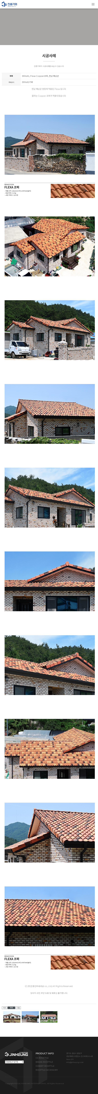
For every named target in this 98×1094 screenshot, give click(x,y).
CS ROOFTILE (42, 1058)
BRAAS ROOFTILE (44, 1062)
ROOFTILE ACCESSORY (47, 1070)
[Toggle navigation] (93, 4)
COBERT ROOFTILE (45, 1066)
